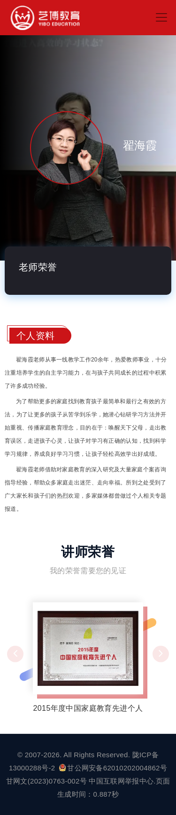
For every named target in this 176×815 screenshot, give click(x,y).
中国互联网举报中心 (121, 781)
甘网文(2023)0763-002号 (46, 781)
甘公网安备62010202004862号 (113, 768)
